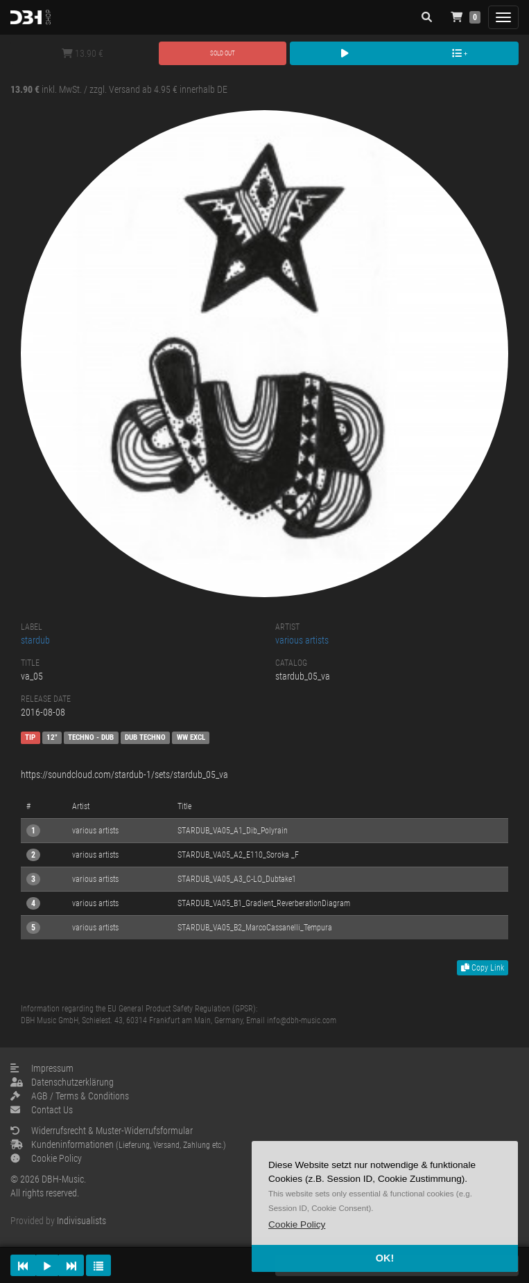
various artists (302, 640)
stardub (35, 640)
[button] (296, 1224)
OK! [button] (385, 1258)
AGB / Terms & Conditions (69, 1095)
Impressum (41, 1068)
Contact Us (41, 1109)
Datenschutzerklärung (62, 1082)
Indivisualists (81, 1220)
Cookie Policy (46, 1158)
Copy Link (482, 968)
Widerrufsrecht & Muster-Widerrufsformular (101, 1130)
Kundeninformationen (118, 1144)
